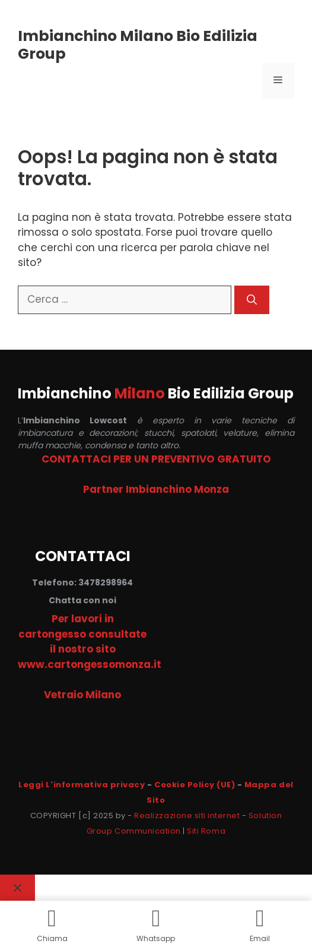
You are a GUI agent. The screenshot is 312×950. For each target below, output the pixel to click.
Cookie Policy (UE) (194, 784)
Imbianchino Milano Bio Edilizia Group (137, 45)
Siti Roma (206, 831)
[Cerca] (251, 300)
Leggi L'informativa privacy (81, 784)
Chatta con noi (82, 600)
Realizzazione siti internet (187, 815)
